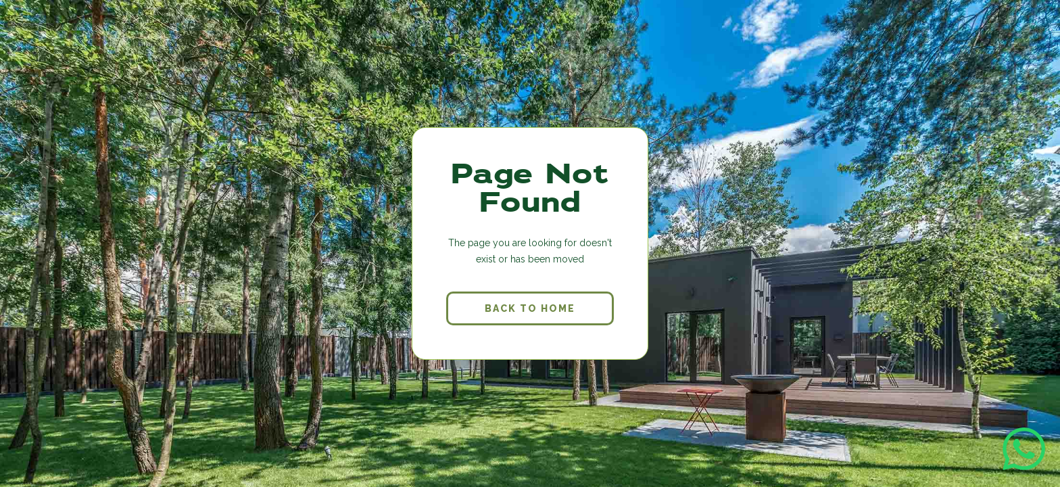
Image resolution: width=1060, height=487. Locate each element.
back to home (530, 308)
